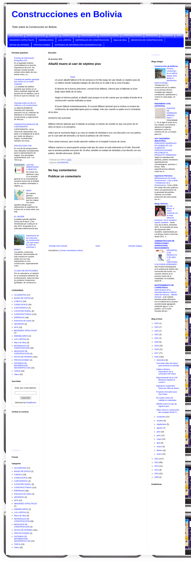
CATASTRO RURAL (109, 35)
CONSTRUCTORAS (132, 35)
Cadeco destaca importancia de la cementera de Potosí (166, 371)
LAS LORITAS (64, 40)
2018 (156, 349)
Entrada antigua (135, 246)
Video (16, 374)
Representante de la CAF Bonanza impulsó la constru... (167, 379)
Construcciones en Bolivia (67, 14)
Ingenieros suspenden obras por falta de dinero (167, 387)
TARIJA (17, 371)
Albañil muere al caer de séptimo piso (166, 405)
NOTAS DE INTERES (19, 45)
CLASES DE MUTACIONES (26, 271)
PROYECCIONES (42, 45)
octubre (160, 420)
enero (159, 454)
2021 (156, 338)
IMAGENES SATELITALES (22, 40)
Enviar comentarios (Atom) (71, 250)
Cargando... (17, 450)
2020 (156, 342)
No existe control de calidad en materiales (166, 399)
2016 (156, 357)
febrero (160, 450)
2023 (156, 331)
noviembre (161, 417)
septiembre (162, 424)
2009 (156, 477)
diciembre (161, 360)
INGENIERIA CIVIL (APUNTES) (163, 105)
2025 (156, 323)
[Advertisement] (26, 429)
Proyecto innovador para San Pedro (166, 393)
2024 (156, 327)
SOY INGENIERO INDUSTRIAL (162, 139)
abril (159, 443)
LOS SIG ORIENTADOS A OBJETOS (32, 167)
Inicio (98, 246)
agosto (160, 428)
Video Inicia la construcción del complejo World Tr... (167, 411)
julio (159, 432)
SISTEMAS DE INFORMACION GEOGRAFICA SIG (78, 45)
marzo (160, 446)
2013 (156, 466)
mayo (159, 439)
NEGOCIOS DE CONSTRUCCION (147, 40)
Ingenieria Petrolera (163, 176)
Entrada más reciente (58, 246)
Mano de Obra (120, 40)
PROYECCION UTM (22, 146)
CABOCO (53, 35)
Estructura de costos (22, 321)
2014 (156, 462)
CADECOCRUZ (69, 35)
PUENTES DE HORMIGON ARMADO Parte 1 (172, 113)
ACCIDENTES (16, 35)
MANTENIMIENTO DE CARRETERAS (164, 286)
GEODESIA (167, 35)
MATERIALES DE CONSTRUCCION (92, 40)
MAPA (28, 190)
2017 (156, 353)
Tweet (72, 77)
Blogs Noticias (161, 204)
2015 (156, 459)
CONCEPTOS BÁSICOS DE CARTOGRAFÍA (26, 125)
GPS (179, 35)
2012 (156, 470)
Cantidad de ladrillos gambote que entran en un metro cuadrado (26, 81)
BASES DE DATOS (36, 35)
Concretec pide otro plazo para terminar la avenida (167, 364)
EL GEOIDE (19, 216)
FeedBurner (31, 402)
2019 (156, 346)
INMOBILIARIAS (46, 40)
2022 (156, 334)
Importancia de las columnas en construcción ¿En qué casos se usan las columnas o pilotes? (26, 243)
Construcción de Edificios (166, 66)
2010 (156, 473)
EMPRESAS (151, 35)
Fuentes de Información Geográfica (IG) (24, 59)
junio (159, 435)
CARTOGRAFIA (88, 35)
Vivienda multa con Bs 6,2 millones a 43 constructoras (25, 104)
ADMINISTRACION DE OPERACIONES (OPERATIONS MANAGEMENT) (164, 244)
